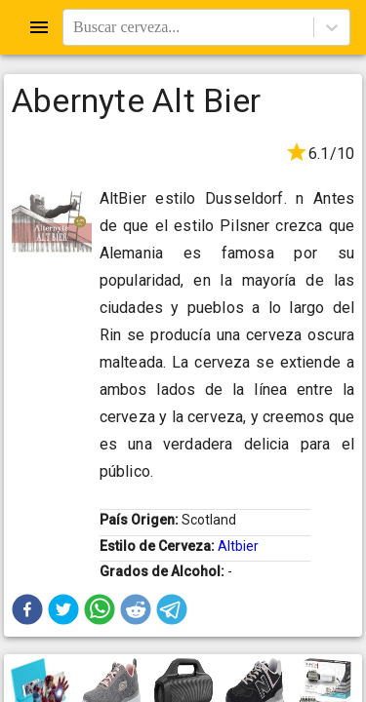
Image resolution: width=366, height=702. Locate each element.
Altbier (238, 546)
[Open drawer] (39, 27)
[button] (27, 609)
